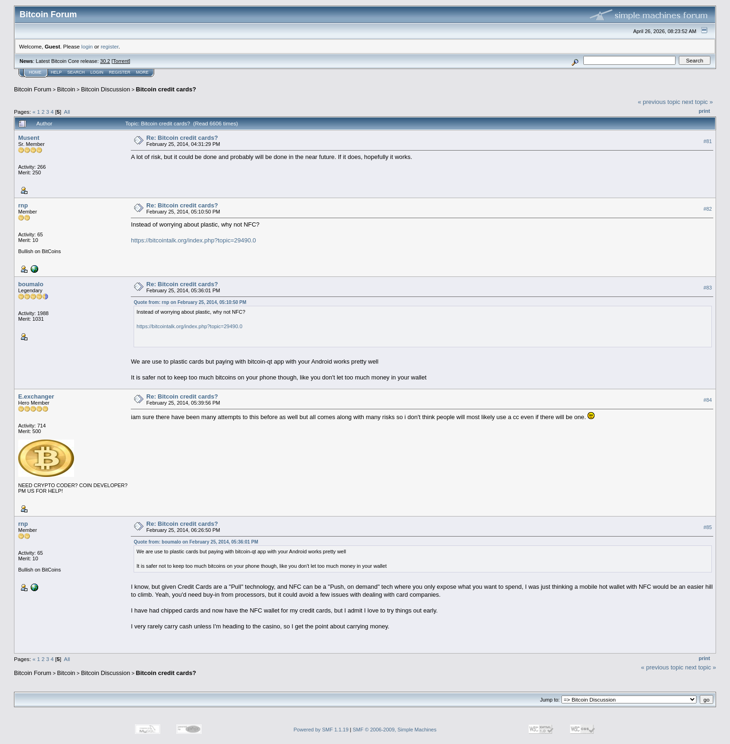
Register (119, 72)
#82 (707, 209)
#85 (707, 527)
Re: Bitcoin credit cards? (182, 137)
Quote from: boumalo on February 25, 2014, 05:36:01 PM (196, 541)
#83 (707, 287)
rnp (23, 205)
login (87, 46)
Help (56, 72)
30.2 (105, 61)
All (67, 112)
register (109, 46)
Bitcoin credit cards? (166, 89)
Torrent (121, 61)
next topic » (697, 101)
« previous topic (659, 101)
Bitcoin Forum (32, 89)
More (142, 72)
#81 (707, 141)
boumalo (30, 284)
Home (35, 72)
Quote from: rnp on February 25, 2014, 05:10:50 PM (190, 302)
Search (76, 72)
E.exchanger (36, 396)
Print (704, 111)
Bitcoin (66, 89)
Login (96, 72)
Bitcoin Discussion (105, 89)
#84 (707, 400)
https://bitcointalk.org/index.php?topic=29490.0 (193, 240)
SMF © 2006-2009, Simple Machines (395, 729)
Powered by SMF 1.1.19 (321, 729)
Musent (29, 137)
